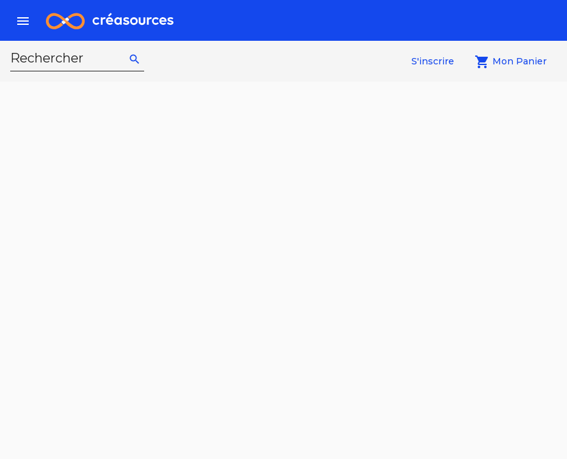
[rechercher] (134, 58)
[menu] (23, 20)
